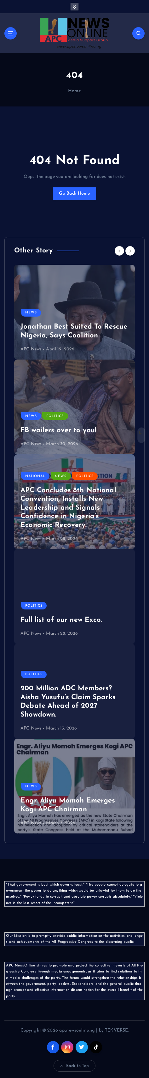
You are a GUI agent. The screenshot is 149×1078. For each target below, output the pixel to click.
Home (74, 91)
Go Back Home (74, 193)
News (31, 312)
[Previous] (119, 251)
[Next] (130, 251)
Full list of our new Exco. (61, 620)
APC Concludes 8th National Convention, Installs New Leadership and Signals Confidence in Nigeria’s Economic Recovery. (68, 508)
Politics (55, 416)
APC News (31, 349)
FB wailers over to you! (58, 430)
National (35, 476)
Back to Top (74, 1066)
